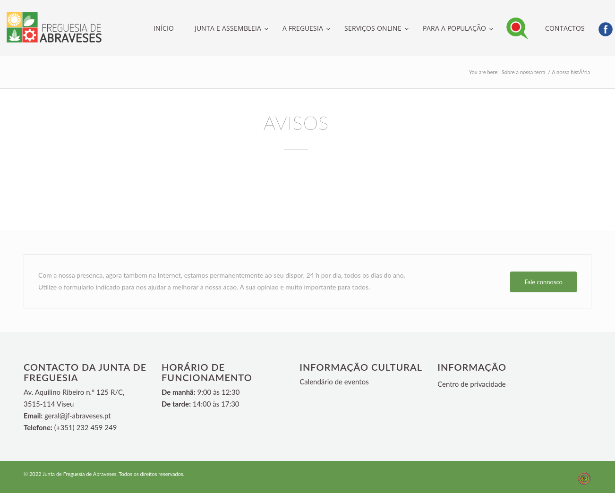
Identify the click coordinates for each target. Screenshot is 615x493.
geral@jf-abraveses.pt (77, 415)
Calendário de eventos (334, 381)
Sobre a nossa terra (523, 72)
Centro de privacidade (471, 384)
